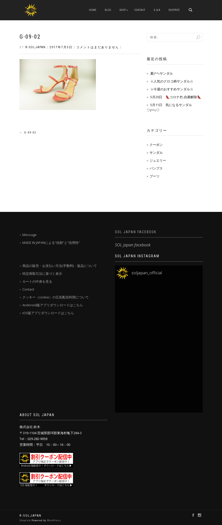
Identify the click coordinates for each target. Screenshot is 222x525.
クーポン (156, 144)
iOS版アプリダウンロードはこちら (48, 313)
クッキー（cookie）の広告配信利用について (55, 297)
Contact (28, 289)
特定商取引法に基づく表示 (42, 273)
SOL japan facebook (135, 232)
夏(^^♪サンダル (161, 73)
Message (29, 234)
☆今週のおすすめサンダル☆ (171, 89)
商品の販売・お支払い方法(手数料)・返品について (59, 265)
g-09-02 (30, 36)
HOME (92, 10)
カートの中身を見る (37, 281)
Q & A (157, 10)
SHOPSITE (174, 10)
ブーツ (154, 176)
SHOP (123, 10)
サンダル (156, 152)
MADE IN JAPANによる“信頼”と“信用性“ (51, 242)
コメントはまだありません (97, 47)
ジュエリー (158, 160)
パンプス (156, 168)
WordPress (54, 520)
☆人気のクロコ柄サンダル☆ (171, 81)
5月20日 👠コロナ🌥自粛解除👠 (175, 97)
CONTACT (139, 10)
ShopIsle (26, 520)
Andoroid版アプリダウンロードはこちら (52, 305)
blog (108, 10)
